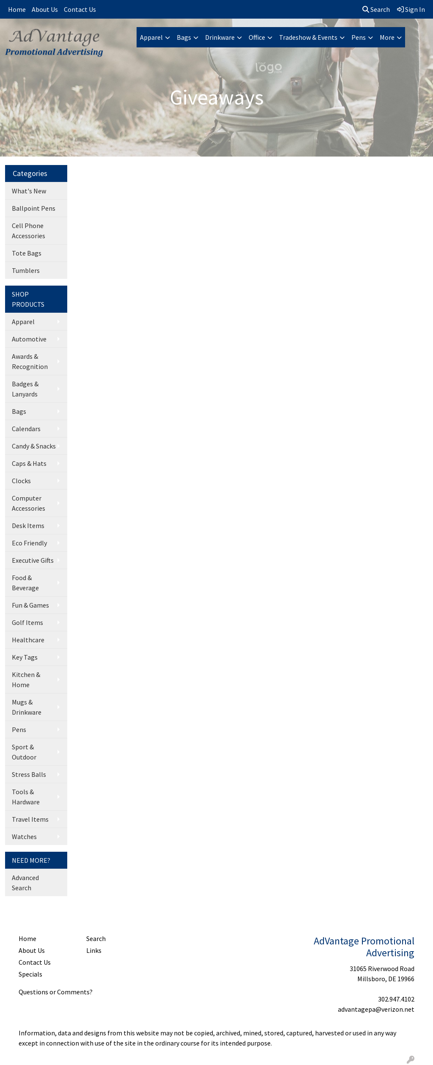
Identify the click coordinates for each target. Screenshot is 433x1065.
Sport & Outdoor (24, 752)
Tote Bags (26, 253)
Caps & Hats (29, 463)
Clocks (21, 480)
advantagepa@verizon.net (376, 1009)
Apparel (151, 37)
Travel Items (30, 819)
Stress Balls (29, 774)
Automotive (29, 339)
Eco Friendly (29, 543)
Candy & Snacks (34, 446)
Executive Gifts (33, 560)
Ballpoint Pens (33, 208)
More (387, 37)
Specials (30, 974)
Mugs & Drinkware (26, 707)
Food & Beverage (25, 582)
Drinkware (220, 37)
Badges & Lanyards (25, 389)
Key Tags (25, 657)
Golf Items (27, 622)
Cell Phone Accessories (28, 230)
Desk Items (28, 525)
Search (376, 9)
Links (93, 950)
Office (257, 37)
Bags (184, 37)
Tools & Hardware (26, 796)
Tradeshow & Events (308, 37)
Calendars (26, 428)
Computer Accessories (28, 503)
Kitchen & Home (26, 679)
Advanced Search (25, 882)
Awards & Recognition (30, 361)
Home (17, 9)
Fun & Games (30, 605)
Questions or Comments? (56, 992)
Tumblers (26, 270)
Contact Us (80, 9)
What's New (29, 191)
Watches (24, 836)
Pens (358, 37)
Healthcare (28, 640)
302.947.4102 (396, 999)
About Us (45, 9)
